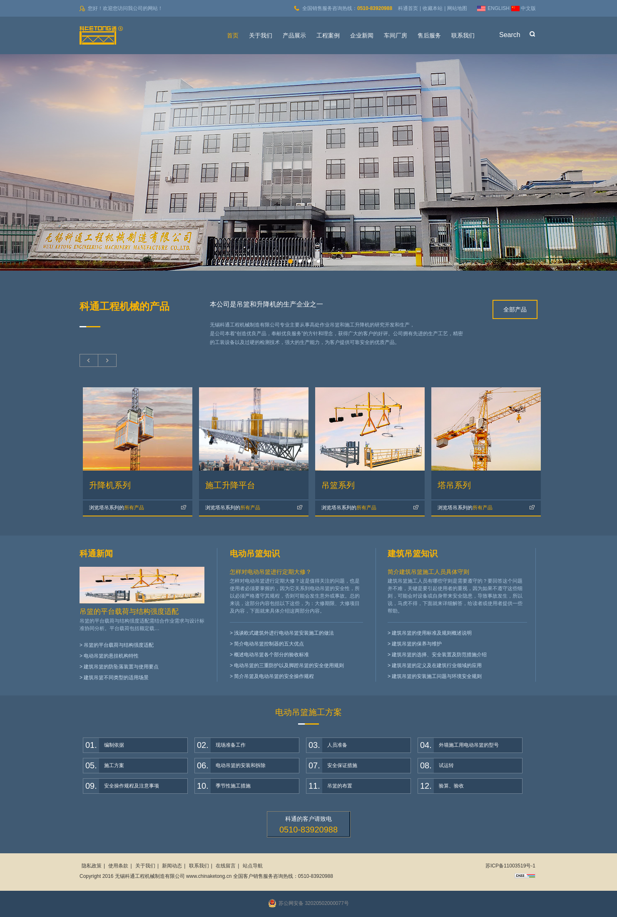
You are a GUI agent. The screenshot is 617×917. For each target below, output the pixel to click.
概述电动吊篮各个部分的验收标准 (271, 655)
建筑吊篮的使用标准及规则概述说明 (432, 633)
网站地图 (457, 8)
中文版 (528, 8)
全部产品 (515, 309)
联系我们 (463, 35)
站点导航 (253, 866)
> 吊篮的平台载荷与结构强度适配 (117, 645)
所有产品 (116, 508)
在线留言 (226, 866)
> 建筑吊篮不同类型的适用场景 (114, 677)
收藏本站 (433, 8)
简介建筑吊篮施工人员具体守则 (428, 571)
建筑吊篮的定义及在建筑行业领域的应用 (437, 665)
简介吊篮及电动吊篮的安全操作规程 (274, 676)
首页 (233, 35)
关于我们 (260, 35)
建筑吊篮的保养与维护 (417, 644)
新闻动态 (172, 866)
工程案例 (328, 35)
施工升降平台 (230, 485)
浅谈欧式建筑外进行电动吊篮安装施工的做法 (284, 633)
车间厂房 (395, 35)
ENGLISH (499, 8)
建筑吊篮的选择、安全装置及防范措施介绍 (439, 655)
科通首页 (408, 8)
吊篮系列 (338, 485)
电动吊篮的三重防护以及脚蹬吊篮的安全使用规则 (289, 665)
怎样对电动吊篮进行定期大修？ (270, 571)
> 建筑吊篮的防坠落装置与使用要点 (119, 667)
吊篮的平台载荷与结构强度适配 (129, 611)
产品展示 (294, 35)
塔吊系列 (454, 485)
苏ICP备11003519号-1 (510, 866)
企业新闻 (361, 35)
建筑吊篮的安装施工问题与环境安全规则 (437, 676)
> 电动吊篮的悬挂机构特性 (109, 656)
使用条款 (118, 866)
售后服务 (429, 35)
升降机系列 (110, 485)
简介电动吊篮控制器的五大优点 (269, 644)
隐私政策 (92, 866)
